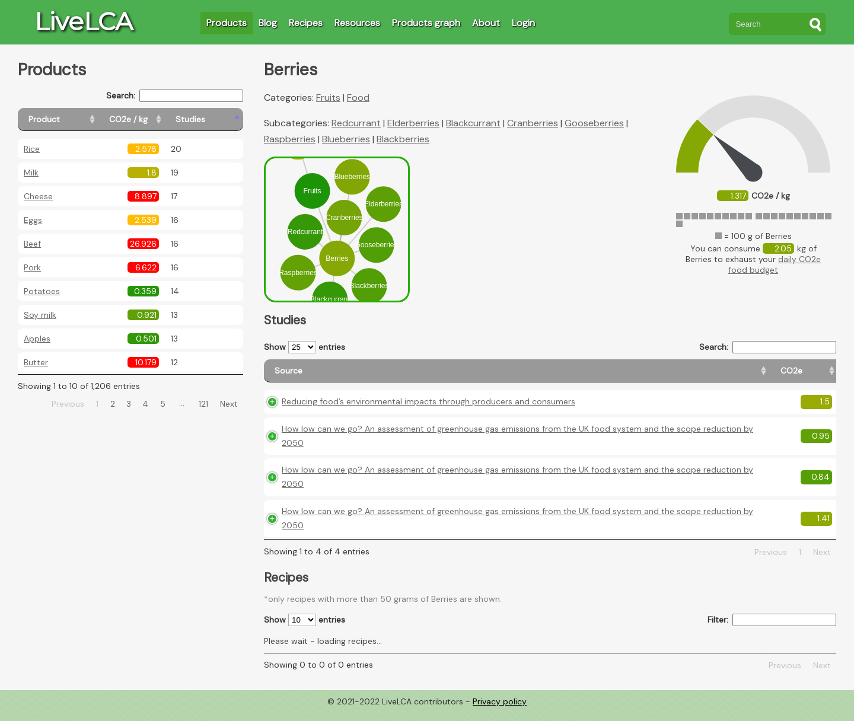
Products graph (426, 23)
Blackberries (403, 139)
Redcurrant (356, 123)
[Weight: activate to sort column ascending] (813, 376)
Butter (36, 362)
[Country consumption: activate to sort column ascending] (742, 376)
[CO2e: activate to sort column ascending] (607, 376)
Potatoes (42, 291)
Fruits (328, 97)
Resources (357, 23)
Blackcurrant (473, 123)
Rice (32, 148)
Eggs (33, 220)
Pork (32, 267)
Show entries (304, 347)
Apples (37, 338)
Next (229, 403)
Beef (32, 243)
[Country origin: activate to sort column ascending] (662, 376)
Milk (31, 172)
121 (203, 403)
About (486, 23)
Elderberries (413, 123)
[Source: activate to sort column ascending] (424, 376)
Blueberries (346, 139)
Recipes (306, 23)
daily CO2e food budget (774, 264)
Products (226, 23)
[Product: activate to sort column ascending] (71, 119)
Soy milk (40, 315)
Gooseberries (594, 123)
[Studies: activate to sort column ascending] (217, 119)
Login (523, 23)
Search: (174, 96)
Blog (268, 23)
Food (358, 97)
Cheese (38, 196)
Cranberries (532, 123)
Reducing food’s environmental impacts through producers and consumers (428, 412)
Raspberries (290, 139)
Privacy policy (500, 712)
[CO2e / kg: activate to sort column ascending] (158, 119)
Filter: (772, 630)
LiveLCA (83, 21)
